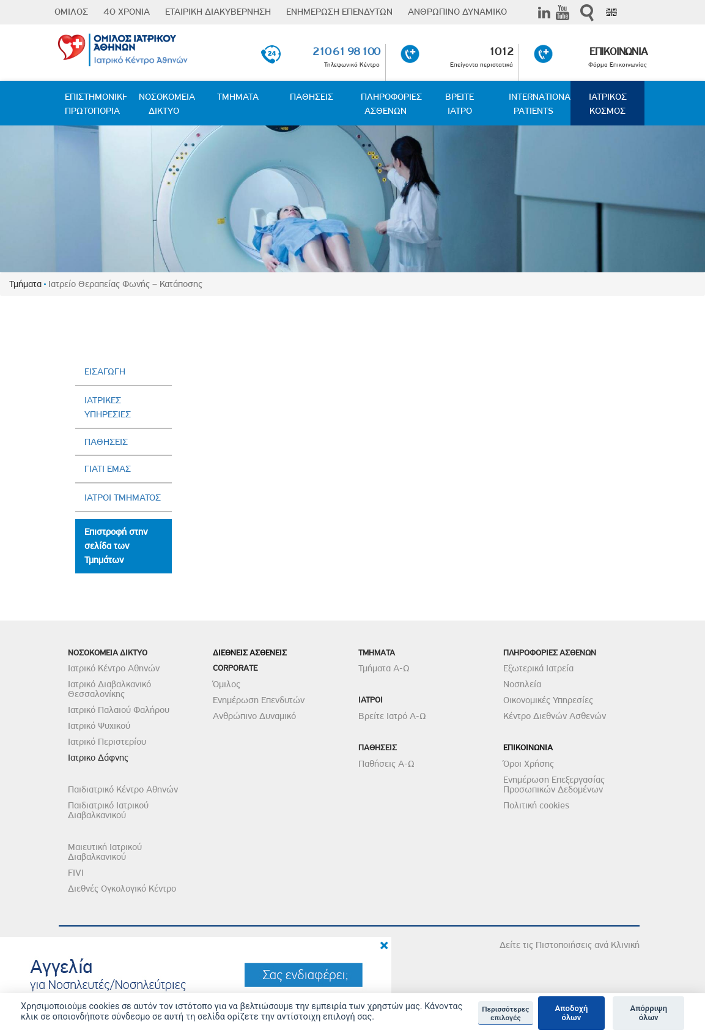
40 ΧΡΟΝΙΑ (126, 11)
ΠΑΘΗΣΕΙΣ (311, 96)
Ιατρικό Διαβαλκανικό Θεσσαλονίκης (109, 689)
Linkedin (544, 12)
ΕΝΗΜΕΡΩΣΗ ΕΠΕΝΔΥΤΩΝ (339, 11)
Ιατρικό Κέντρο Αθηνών (114, 668)
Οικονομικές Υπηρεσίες (548, 700)
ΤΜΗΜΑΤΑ (238, 96)
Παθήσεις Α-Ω (386, 763)
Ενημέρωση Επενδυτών (259, 700)
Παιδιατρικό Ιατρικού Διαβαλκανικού (108, 810)
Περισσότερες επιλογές (505, 1013)
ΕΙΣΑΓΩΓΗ (104, 371)
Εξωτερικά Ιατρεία (538, 668)
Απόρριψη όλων (648, 1013)
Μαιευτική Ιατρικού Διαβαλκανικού (105, 851)
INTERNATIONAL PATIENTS (539, 103)
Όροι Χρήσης (528, 763)
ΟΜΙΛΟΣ (71, 11)
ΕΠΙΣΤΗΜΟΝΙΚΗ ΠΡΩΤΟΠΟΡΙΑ (96, 103)
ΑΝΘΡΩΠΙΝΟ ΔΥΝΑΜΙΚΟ (457, 11)
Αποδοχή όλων (571, 1013)
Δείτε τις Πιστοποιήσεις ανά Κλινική (570, 944)
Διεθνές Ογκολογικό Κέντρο (122, 888)
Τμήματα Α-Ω (384, 668)
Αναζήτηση (587, 12)
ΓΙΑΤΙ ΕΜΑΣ (107, 468)
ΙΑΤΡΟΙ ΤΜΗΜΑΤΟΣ (122, 497)
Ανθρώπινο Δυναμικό (254, 716)
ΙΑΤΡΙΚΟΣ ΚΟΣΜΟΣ (608, 103)
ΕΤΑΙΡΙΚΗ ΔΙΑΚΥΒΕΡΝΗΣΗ (218, 11)
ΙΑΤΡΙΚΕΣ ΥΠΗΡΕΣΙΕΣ (107, 407)
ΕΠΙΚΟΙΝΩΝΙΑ (617, 51)
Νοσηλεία (522, 684)
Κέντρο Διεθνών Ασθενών (554, 716)
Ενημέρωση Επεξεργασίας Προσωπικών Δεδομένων (554, 784)
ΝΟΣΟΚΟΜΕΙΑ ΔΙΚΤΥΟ (167, 103)
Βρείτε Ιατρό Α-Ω (392, 716)
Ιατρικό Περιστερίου (107, 741)
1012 (501, 51)
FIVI (76, 872)
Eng (611, 12)
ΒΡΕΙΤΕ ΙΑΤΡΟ (459, 103)
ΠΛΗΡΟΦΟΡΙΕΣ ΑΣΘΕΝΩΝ (391, 103)
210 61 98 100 (346, 51)
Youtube (562, 12)
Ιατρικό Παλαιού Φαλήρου (118, 709)
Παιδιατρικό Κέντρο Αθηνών (123, 789)
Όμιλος (226, 684)
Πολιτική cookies (536, 805)
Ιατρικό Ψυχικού (99, 725)
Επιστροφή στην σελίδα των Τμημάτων (115, 545)
